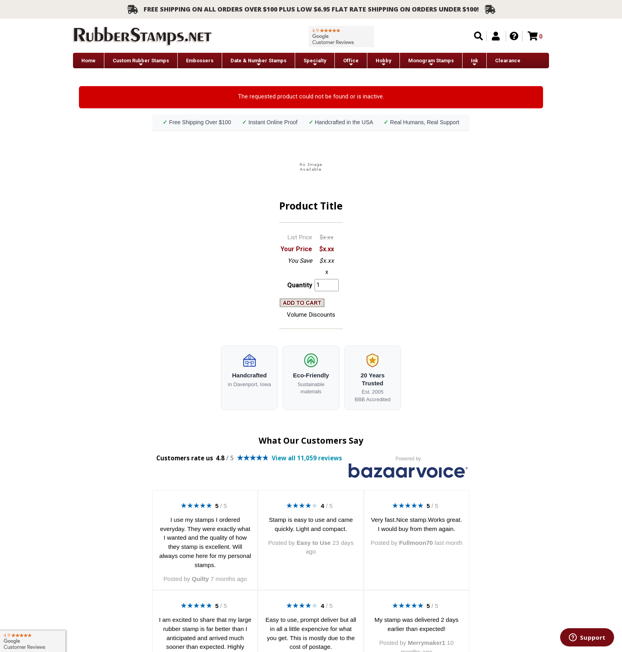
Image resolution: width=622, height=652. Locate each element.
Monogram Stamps (431, 62)
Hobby (383, 62)
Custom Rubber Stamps (141, 62)
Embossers (199, 60)
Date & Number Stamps (258, 62)
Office (351, 62)
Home (88, 60)
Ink (474, 62)
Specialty (314, 62)
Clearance (507, 60)
